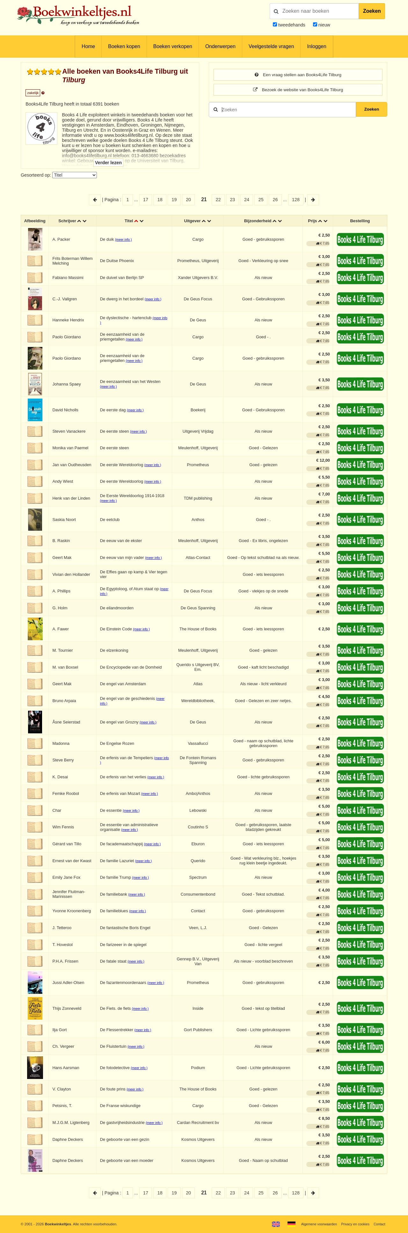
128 (296, 199)
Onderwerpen (220, 46)
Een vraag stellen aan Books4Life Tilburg (298, 74)
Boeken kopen (124, 46)
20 (188, 199)
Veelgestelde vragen (271, 46)
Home (88, 46)
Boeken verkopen (172, 46)
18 (160, 199)
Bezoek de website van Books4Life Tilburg (298, 90)
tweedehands (291, 24)
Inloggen (316, 46)
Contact (379, 1224)
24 (246, 199)
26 (275, 199)
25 (261, 199)
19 (174, 199)
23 (232, 199)
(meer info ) (125, 240)
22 (218, 199)
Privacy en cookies (353, 1224)
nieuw (323, 24)
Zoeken (372, 11)
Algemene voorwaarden (315, 1224)
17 (145, 199)
